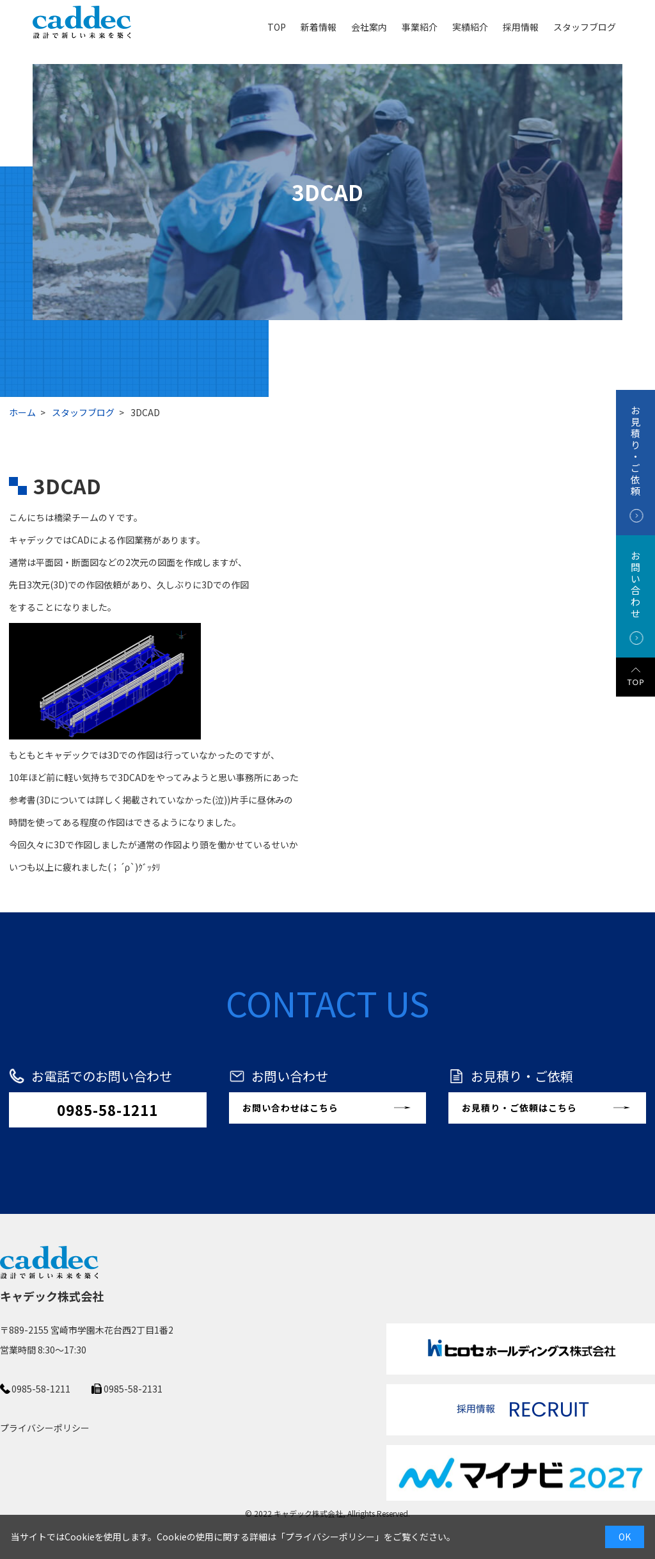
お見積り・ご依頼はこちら (519, 1107)
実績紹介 (470, 26)
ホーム (22, 412)
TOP (276, 26)
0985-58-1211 (107, 1109)
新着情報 (318, 26)
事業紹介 (420, 26)
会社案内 (369, 26)
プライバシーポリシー (330, 1536)
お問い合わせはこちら (290, 1107)
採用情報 (521, 26)
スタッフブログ (584, 26)
